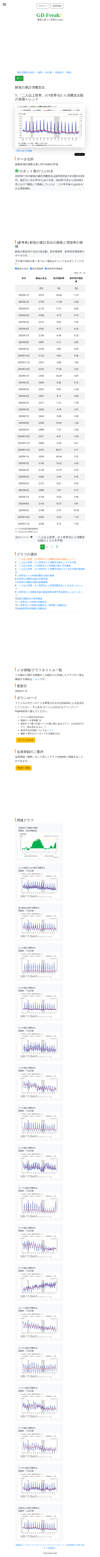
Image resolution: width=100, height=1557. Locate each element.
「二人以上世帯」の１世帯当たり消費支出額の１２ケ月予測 (46, 562)
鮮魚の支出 (22, 268)
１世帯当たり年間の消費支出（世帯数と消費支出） (43, 605)
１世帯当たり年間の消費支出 (32, 602)
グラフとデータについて (35, 1545)
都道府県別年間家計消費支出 (32, 608)
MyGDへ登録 (23, 768)
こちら (36, 679)
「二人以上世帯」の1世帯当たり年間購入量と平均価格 (44, 565)
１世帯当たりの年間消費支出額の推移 (35, 575)
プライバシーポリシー (55, 1545)
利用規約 (51, 1548)
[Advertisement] (50, 43)
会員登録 (57, 6)
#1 (18, 78)
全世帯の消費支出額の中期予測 (32, 579)
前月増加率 (37, 268)
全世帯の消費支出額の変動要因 (32, 582)
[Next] (57, 547)
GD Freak (49, 15)
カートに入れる (25, 740)
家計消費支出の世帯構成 (30, 598)
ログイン (43, 6)
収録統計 (19, 1545)
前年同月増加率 (54, 268)
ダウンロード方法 (24, 151)
